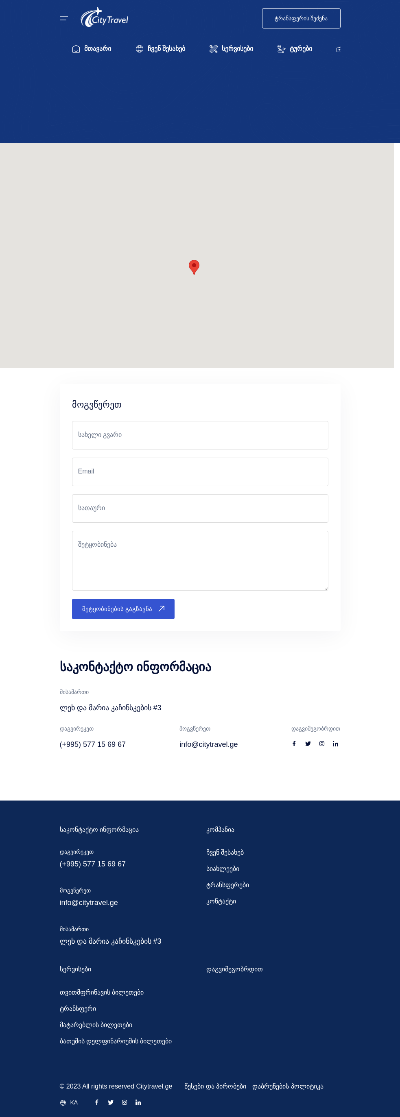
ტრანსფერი (78, 1008)
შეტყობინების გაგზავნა (123, 608)
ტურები (295, 49)
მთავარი (91, 49)
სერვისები (231, 49)
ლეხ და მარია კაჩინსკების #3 (111, 941)
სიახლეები (222, 868)
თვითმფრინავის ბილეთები (102, 992)
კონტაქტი (221, 901)
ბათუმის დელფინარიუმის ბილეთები (116, 1041)
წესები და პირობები (215, 1086)
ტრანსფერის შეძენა (301, 18)
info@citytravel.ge (89, 903)
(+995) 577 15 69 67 (93, 864)
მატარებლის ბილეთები (96, 1024)
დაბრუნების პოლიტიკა (287, 1086)
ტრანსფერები (227, 884)
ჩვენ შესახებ (160, 49)
